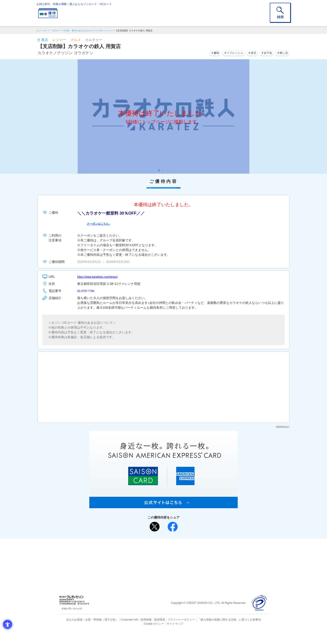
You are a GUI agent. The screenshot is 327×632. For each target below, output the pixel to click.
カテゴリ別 (95, 30)
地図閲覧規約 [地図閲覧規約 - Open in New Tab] (282, 427)
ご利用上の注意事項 (144, 549)
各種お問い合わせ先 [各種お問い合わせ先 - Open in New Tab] (72, 608)
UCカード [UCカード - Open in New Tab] (180, 557)
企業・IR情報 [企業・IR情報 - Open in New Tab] (88, 619)
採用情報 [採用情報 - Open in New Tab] (137, 619)
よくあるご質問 (181, 549)
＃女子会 (262, 52)
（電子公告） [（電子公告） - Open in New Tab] (103, 619)
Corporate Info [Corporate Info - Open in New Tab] (121, 619)
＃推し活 (281, 52)
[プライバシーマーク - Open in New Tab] (259, 603)
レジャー (108, 30)
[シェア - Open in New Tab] (173, 527)
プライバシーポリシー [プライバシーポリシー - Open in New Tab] (170, 619)
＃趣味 (201, 52)
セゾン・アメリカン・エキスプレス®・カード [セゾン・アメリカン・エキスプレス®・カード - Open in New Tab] (161, 565)
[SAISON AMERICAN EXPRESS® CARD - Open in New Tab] (163, 506)
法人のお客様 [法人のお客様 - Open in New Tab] (70, 619)
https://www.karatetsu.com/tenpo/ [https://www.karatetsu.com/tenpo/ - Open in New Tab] (100, 276)
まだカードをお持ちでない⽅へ (161, 543)
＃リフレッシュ (223, 52)
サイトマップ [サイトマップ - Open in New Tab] (163, 623)
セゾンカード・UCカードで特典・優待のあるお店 (62, 30)
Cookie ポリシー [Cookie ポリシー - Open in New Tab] (254, 619)
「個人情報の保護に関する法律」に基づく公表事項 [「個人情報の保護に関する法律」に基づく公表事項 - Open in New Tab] (214, 619)
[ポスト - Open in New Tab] (155, 527)
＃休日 (245, 52)
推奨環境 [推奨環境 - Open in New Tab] (150, 619)
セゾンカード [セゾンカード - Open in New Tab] (145, 557)
